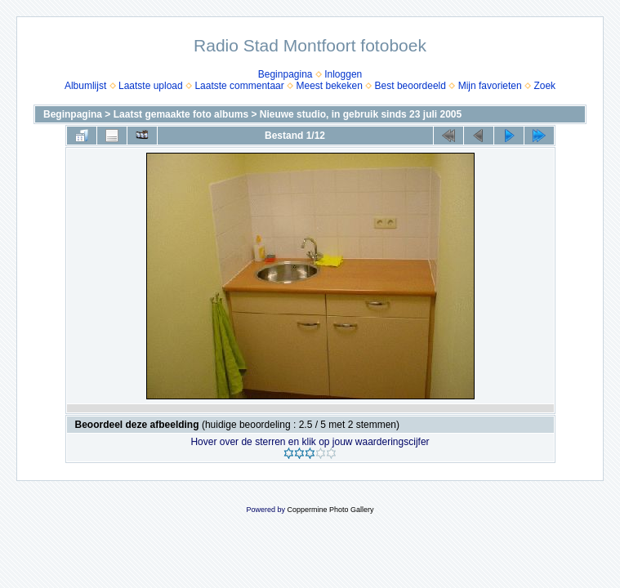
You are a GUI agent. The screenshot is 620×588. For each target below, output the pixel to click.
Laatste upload (150, 85)
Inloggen (343, 74)
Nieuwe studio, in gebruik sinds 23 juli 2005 (361, 114)
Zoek (544, 85)
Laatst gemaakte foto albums (181, 114)
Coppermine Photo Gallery (330, 510)
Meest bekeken (329, 85)
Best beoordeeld (410, 85)
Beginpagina (285, 74)
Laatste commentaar (238, 85)
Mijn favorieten (490, 85)
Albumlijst (85, 85)
